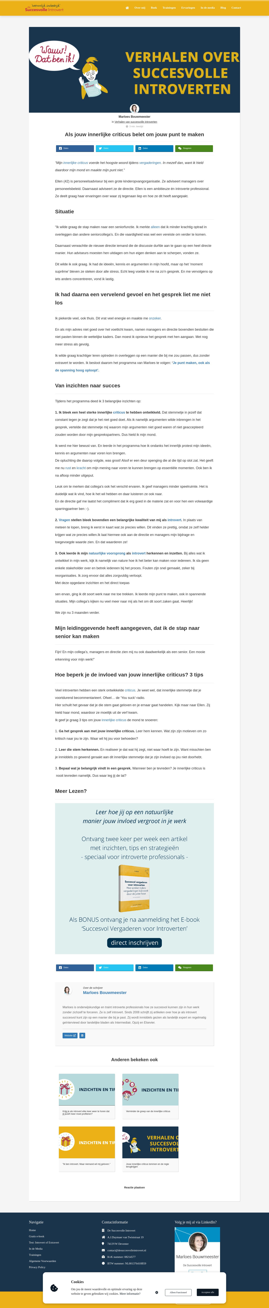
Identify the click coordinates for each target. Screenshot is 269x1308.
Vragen (64, 520)
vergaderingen (149, 163)
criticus (119, 412)
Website (70, 1035)
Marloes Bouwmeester (134, 116)
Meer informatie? (130, 1293)
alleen (155, 227)
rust (68, 468)
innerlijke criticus (75, 163)
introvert (174, 520)
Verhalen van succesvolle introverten (136, 121)
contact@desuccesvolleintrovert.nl (126, 1250)
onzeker (155, 318)
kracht (81, 468)
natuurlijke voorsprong (107, 553)
